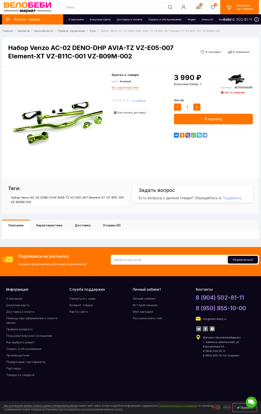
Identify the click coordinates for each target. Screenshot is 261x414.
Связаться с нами (82, 298)
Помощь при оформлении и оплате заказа (31, 320)
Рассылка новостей (147, 318)
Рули (93, 30)
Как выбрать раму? (20, 342)
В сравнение (241, 51)
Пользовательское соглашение (29, 336)
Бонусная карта (17, 305)
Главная (7, 30)
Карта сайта (78, 312)
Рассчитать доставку (130, 112)
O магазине (14, 298)
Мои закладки (143, 312)
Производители (17, 355)
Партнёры (13, 368)
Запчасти (24, 30)
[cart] (239, 7)
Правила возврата (19, 329)
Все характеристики (125, 87)
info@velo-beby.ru (214, 319)
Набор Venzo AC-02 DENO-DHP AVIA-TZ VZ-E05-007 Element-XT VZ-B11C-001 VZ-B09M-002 (67, 200)
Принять (245, 407)
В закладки (213, 51)
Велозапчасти (43, 30)
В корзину (213, 119)
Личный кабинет (144, 298)
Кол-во (179, 100)
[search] (170, 7)
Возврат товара (81, 305)
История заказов (145, 305)
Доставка (83, 225)
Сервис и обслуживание (24, 349)
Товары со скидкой (20, 375)
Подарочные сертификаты (25, 362)
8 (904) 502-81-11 (220, 297)
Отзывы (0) (112, 225)
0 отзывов (139, 100)
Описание (16, 225)
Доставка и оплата (20, 312)
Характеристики (49, 225)
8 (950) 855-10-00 (221, 308)
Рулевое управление (71, 30)
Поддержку (231, 198)
